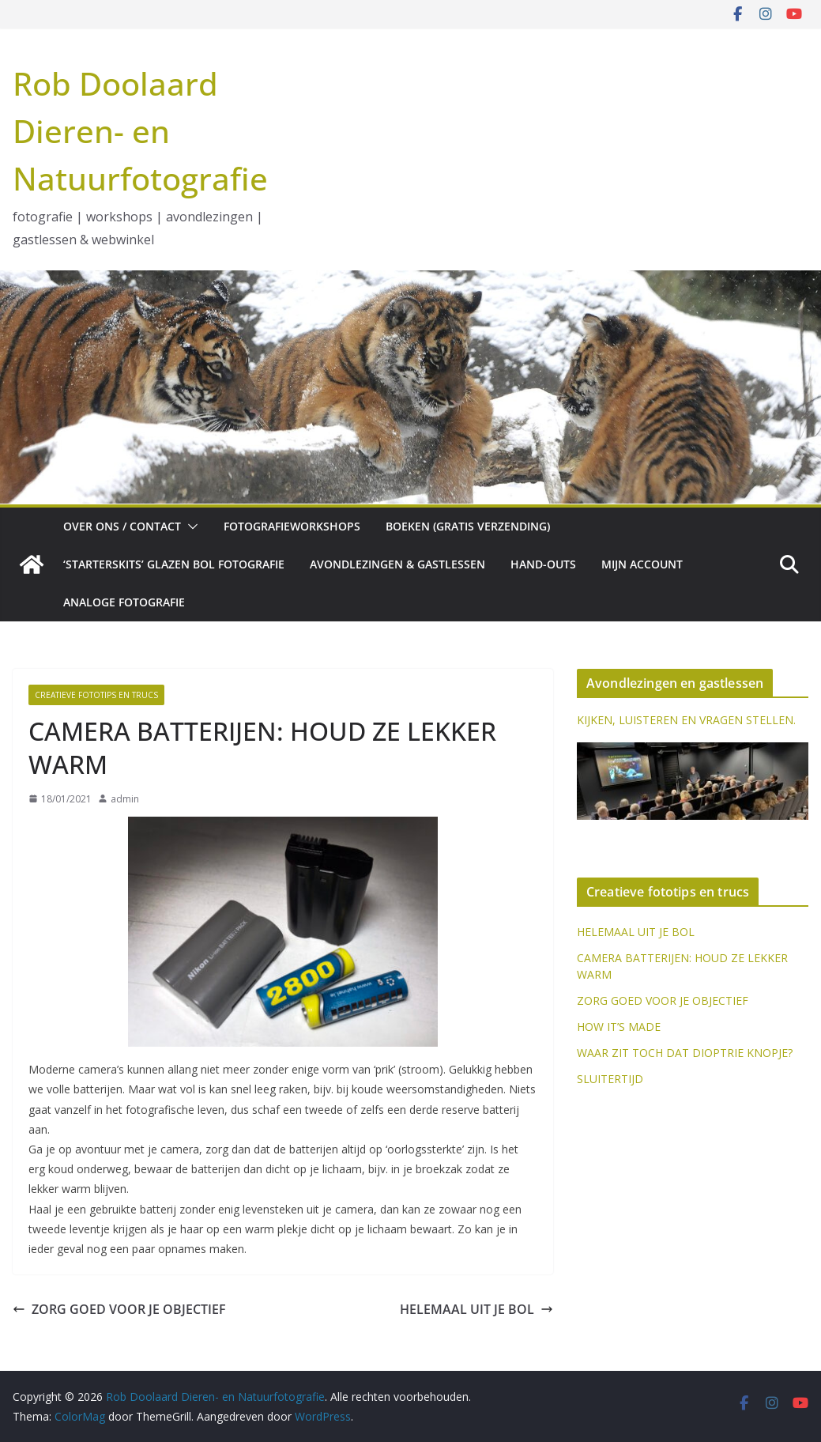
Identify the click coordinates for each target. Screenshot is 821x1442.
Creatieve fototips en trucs (96, 694)
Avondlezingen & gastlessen (397, 564)
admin (125, 799)
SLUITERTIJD (610, 1078)
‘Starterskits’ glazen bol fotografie (173, 564)
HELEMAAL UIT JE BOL (476, 1309)
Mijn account (642, 564)
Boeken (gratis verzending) (468, 526)
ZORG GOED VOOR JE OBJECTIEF (119, 1309)
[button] (189, 526)
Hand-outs (543, 564)
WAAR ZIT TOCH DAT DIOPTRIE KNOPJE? (685, 1052)
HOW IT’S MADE (619, 1026)
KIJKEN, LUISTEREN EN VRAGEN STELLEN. (686, 719)
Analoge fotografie (124, 602)
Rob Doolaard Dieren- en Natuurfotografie (140, 131)
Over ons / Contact (122, 526)
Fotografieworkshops (292, 526)
